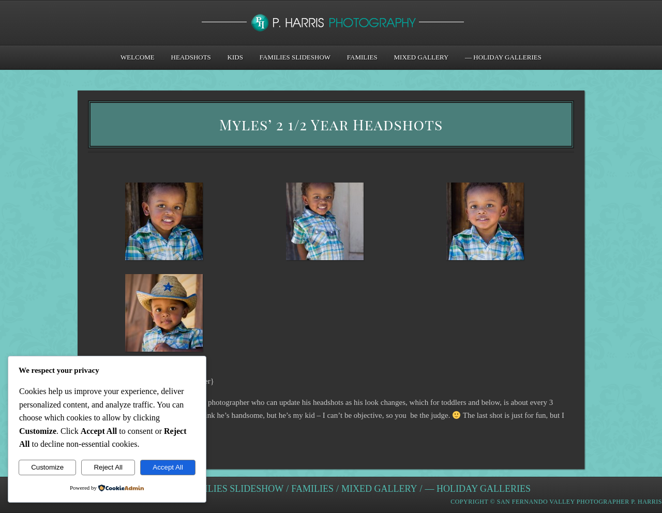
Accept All (168, 467)
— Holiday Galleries (503, 57)
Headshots (191, 57)
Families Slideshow (295, 57)
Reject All (108, 467)
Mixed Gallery (421, 57)
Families (362, 57)
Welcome (138, 57)
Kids (235, 57)
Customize (47, 467)
